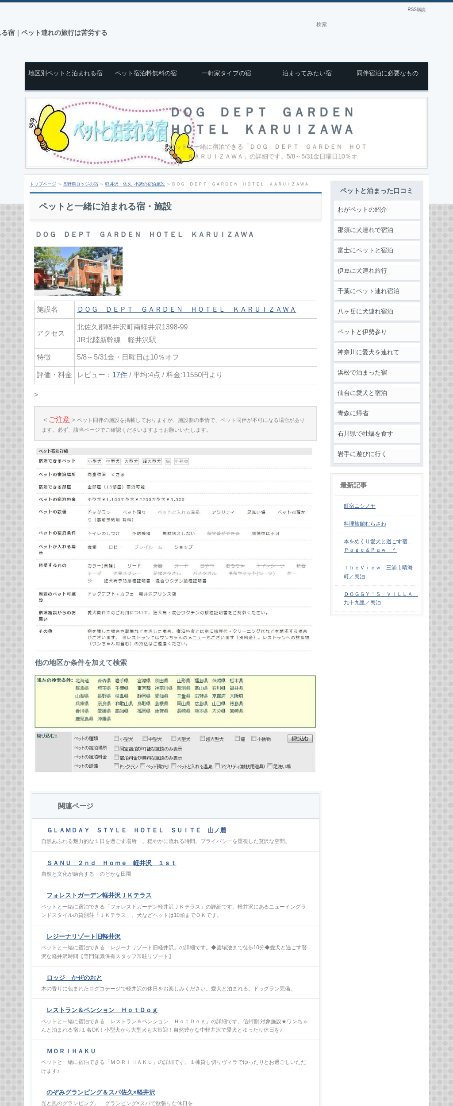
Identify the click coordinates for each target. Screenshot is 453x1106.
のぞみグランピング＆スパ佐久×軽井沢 (100, 1092)
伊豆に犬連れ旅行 (362, 270)
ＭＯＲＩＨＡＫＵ (71, 1051)
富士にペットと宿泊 (365, 250)
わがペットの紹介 (362, 209)
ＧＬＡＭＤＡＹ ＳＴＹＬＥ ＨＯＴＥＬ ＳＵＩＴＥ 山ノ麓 (136, 830)
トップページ (43, 184)
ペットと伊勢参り (362, 331)
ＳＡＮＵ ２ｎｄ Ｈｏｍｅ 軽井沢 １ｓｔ (111, 862)
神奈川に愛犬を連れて (368, 352)
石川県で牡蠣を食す (365, 433)
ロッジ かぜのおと (74, 977)
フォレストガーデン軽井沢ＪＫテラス (99, 895)
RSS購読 (416, 9)
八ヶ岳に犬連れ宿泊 (365, 311)
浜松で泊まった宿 (362, 372)
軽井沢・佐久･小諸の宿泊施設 (135, 184)
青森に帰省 (353, 413)
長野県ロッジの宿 (80, 184)
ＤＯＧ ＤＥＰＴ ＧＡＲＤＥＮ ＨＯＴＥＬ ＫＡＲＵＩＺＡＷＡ (186, 309)
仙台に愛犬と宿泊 (362, 392)
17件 (119, 375)
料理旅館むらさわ (365, 524)
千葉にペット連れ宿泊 (368, 290)
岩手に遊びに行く (362, 453)
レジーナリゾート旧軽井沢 (83, 936)
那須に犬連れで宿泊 (365, 229)
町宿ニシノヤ (360, 506)
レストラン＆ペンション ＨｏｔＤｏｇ (102, 1009)
